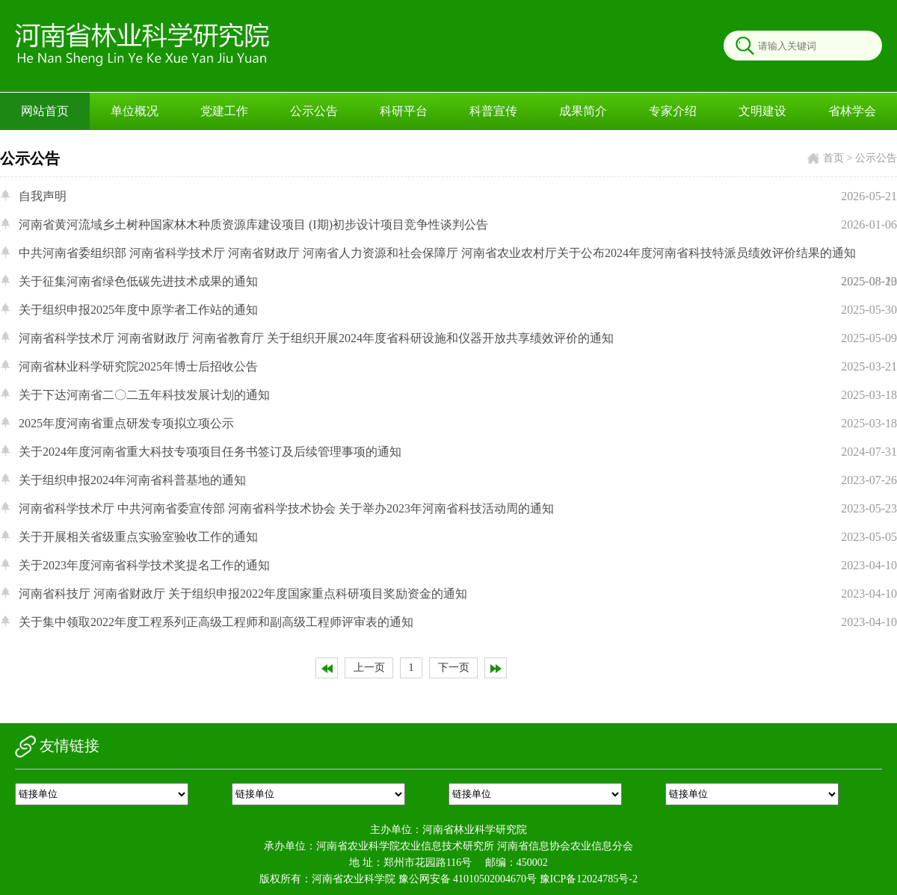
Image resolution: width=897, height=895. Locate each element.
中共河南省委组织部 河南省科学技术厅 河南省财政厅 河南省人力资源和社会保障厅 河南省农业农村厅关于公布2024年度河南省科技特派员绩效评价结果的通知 (458, 271)
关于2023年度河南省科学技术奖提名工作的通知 (458, 565)
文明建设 (762, 111)
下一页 (453, 667)
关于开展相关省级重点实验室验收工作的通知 (458, 537)
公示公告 (314, 111)
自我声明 (458, 196)
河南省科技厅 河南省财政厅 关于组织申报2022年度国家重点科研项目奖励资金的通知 (458, 594)
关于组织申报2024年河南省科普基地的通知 (458, 480)
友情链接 (57, 746)
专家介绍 (673, 111)
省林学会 (852, 111)
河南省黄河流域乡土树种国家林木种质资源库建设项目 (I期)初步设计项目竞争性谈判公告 (458, 225)
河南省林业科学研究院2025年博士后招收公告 (458, 367)
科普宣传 (493, 111)
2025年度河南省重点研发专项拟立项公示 (458, 423)
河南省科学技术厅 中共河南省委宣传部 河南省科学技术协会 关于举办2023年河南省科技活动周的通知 (458, 509)
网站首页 (45, 111)
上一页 (369, 667)
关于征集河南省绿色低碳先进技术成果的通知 (458, 281)
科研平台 (404, 111)
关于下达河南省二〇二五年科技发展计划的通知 (458, 395)
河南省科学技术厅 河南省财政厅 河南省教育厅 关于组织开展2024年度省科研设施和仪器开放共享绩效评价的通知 (458, 338)
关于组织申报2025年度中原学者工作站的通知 (458, 310)
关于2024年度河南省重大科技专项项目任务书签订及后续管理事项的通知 (458, 452)
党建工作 (224, 111)
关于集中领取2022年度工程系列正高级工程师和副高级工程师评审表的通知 (458, 622)
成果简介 (583, 111)
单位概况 (134, 111)
